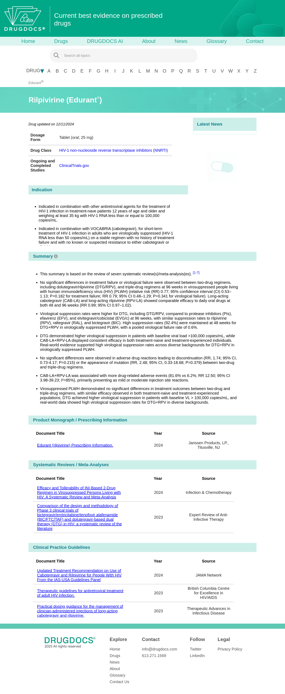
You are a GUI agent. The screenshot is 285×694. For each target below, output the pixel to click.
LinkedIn (197, 655)
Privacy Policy (230, 649)
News (181, 41)
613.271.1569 (154, 655)
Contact (255, 41)
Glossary (216, 41)
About (149, 41)
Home (28, 41)
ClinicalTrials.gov (74, 165)
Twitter (195, 649)
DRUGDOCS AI (105, 41)
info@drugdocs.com (159, 649)
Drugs (61, 41)
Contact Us (119, 682)
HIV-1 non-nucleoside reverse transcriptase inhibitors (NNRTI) (113, 150)
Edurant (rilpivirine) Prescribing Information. (75, 445)
